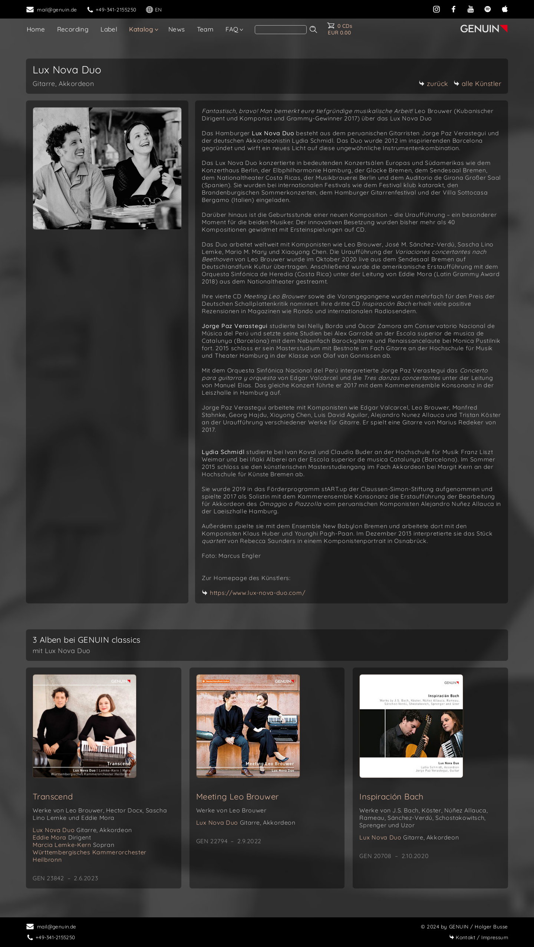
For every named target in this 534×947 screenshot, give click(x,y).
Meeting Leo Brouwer (237, 796)
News (176, 29)
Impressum (478, 937)
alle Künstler (478, 83)
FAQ (231, 29)
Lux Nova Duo (82, 830)
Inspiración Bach (391, 796)
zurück (433, 83)
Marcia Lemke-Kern (73, 844)
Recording (73, 29)
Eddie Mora (62, 837)
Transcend (53, 796)
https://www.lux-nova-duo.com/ (257, 592)
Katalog (141, 29)
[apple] (505, 8)
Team (205, 29)
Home (36, 29)
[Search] (281, 29)
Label (108, 29)
